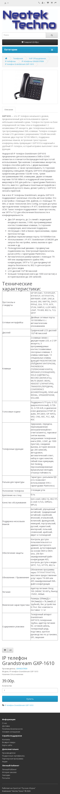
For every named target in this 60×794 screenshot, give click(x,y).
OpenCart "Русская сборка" (24, 788)
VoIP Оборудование (37, 58)
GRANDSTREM (21, 668)
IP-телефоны (10, 61)
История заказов (9, 772)
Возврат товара (8, 742)
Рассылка (6, 778)
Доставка (6, 726)
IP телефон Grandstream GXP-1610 (19, 64)
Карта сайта (7, 745)
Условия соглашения (11, 732)
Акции (4, 761)
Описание (8, 109)
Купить (30, 698)
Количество (7, 686)
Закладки (6, 775)
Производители (8, 753)
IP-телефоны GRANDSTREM (33, 61)
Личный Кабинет (9, 769)
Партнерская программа (12, 758)
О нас (4, 723)
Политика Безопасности (12, 729)
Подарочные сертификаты (13, 756)
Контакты (6, 739)
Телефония (18, 58)
